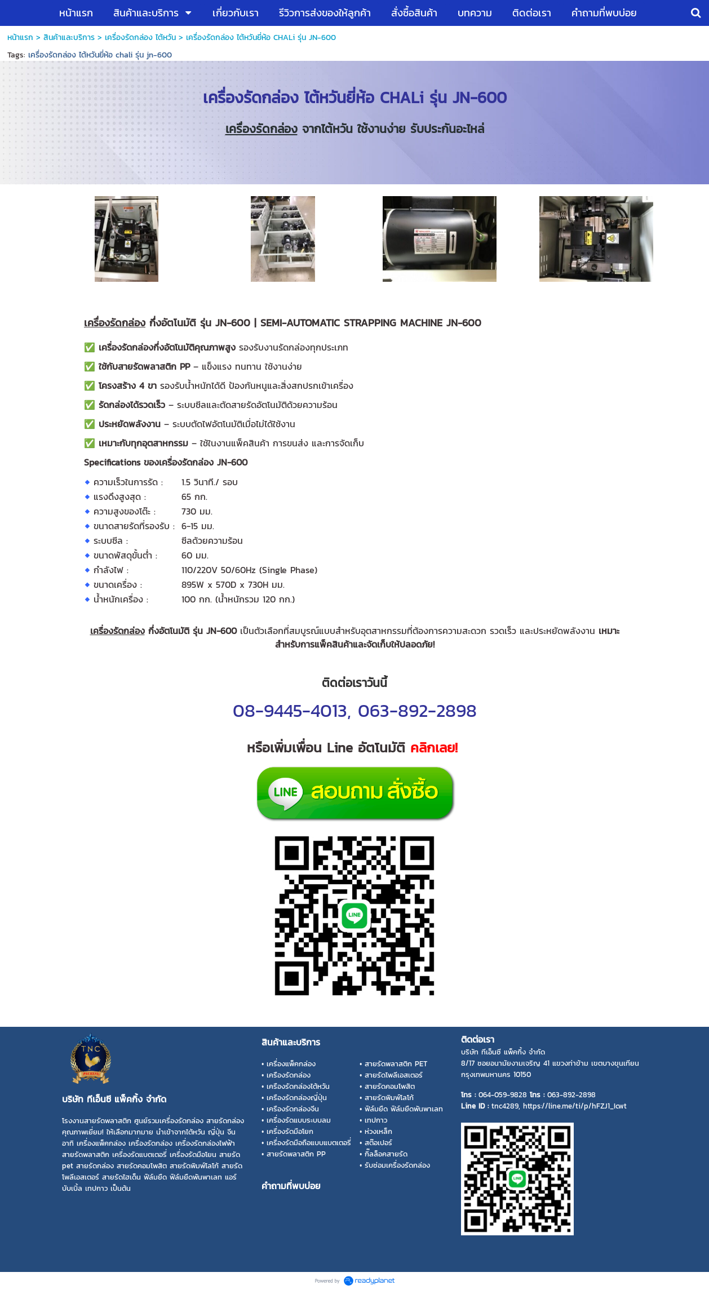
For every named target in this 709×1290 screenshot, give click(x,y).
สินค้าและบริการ (69, 37)
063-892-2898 (417, 710)
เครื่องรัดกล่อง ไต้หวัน (140, 37)
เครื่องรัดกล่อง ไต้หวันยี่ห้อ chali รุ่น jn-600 (100, 55)
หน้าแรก (20, 37)
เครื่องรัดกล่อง (261, 129)
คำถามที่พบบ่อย (291, 1186)
